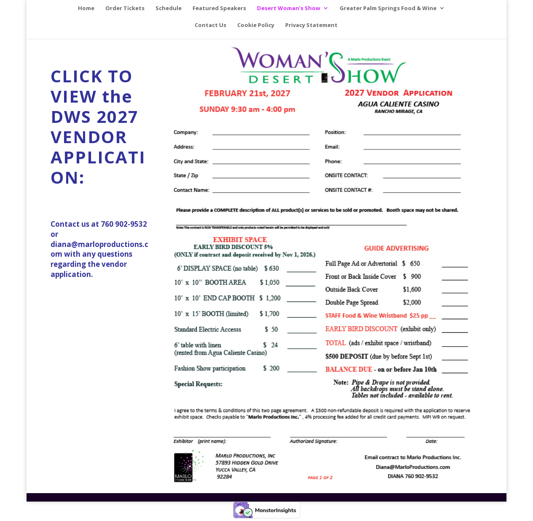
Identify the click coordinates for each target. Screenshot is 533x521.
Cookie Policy (255, 25)
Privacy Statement (311, 25)
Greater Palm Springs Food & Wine (388, 8)
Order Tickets (125, 8)
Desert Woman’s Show (288, 8)
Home (86, 8)
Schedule (168, 8)
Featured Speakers (219, 8)
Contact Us (210, 25)
